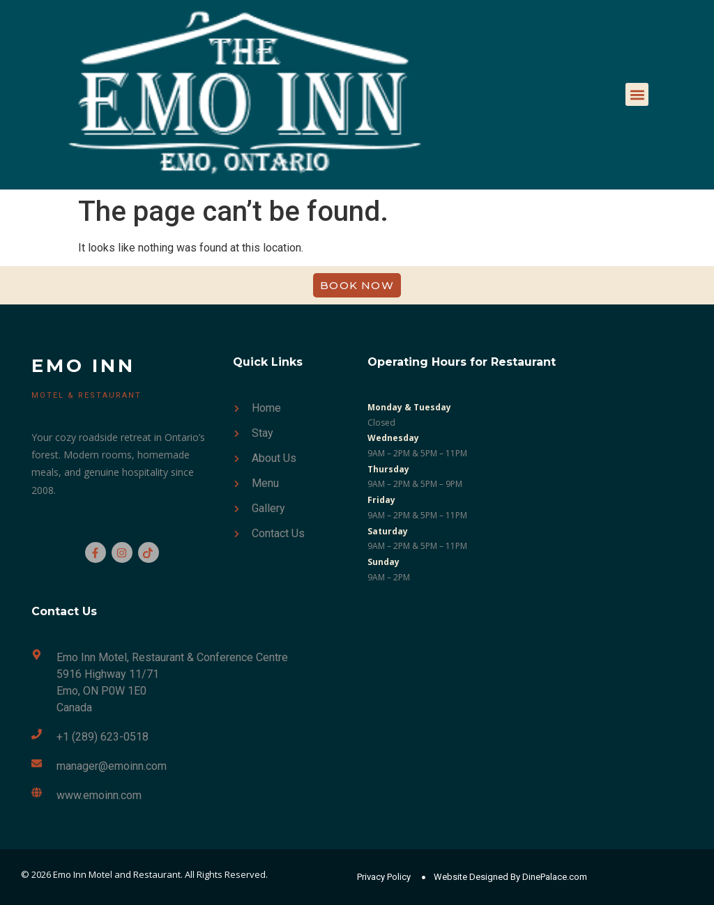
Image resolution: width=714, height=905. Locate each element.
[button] (636, 94)
